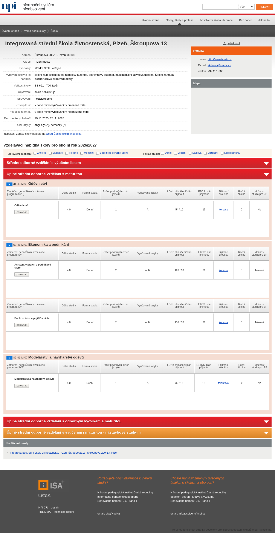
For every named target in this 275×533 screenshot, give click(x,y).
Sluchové (57, 152)
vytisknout (234, 43)
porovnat (22, 212)
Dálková (196, 152)
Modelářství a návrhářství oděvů (56, 357)
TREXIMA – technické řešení (56, 511)
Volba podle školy (35, 30)
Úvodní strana (150, 20)
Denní (168, 152)
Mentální (89, 152)
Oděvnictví (37, 184)
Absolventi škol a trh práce (216, 20)
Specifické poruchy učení (114, 152)
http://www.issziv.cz (220, 59)
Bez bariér (245, 20)
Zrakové (41, 152)
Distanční (213, 152)
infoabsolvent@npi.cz (192, 513)
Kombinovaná (232, 152)
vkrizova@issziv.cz (219, 65)
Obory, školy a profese (179, 20)
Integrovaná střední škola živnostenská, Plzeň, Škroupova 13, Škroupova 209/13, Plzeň (64, 452)
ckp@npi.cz (113, 513)
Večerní (182, 152)
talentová (223, 383)
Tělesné (73, 152)
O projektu (44, 495)
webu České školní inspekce (63, 133)
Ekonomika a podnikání (48, 245)
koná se (223, 209)
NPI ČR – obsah (48, 507)
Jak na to (264, 20)
